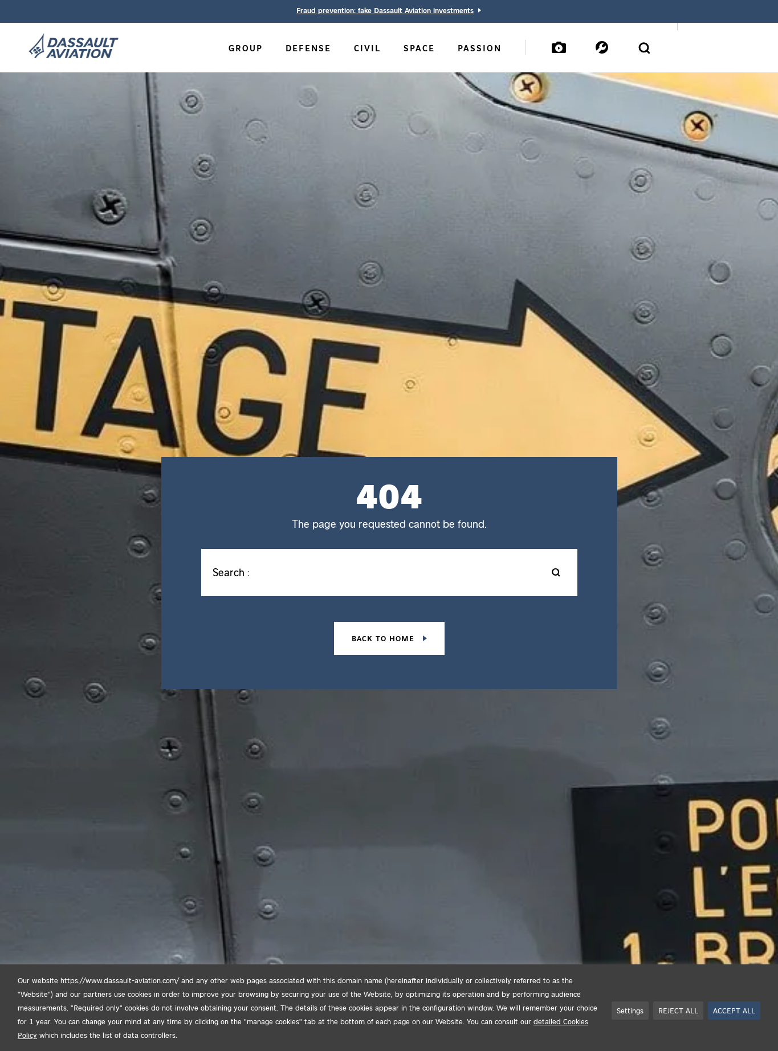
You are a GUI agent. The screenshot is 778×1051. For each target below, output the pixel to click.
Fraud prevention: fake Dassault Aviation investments (385, 10)
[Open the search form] (644, 47)
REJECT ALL (678, 1010)
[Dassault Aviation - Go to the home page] (73, 47)
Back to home (384, 638)
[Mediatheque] (558, 47)
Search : (231, 572)
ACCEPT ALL (734, 1010)
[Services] (602, 47)
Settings (630, 1010)
